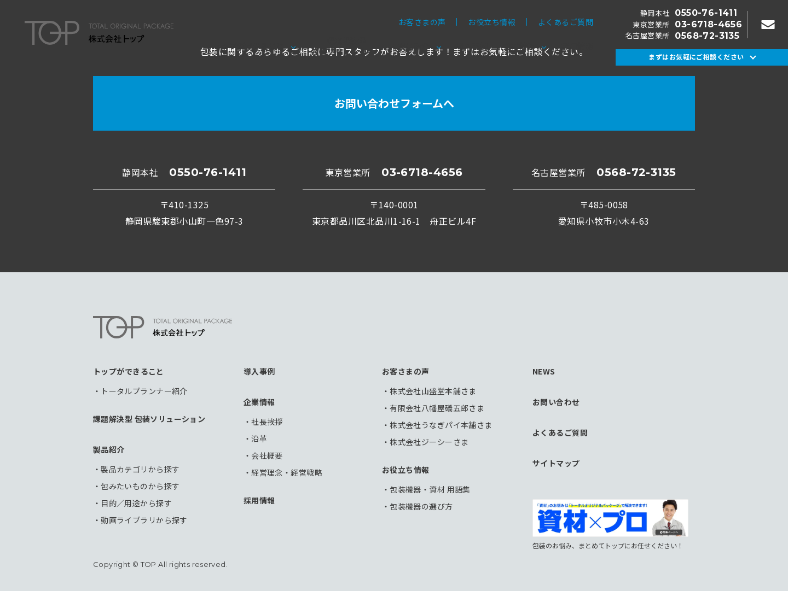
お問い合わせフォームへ (394, 103)
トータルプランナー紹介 (144, 390)
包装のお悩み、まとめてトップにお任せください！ (610, 524)
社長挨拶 (267, 421)
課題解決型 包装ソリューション (149, 418)
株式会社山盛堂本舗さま (433, 390)
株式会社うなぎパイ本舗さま (441, 424)
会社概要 (267, 455)
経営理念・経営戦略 (286, 472)
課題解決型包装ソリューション (346, 46)
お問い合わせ (556, 401)
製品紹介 (414, 45)
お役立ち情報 (491, 22)
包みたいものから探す (140, 486)
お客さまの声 (422, 22)
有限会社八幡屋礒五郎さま (437, 407)
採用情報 (577, 45)
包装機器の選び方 (421, 506)
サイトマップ (556, 463)
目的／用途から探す (136, 503)
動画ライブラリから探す (144, 519)
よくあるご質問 (565, 22)
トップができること (249, 45)
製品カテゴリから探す (140, 469)
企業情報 (519, 45)
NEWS (543, 371)
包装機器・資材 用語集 (430, 489)
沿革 (259, 438)
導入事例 (472, 45)
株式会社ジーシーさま (429, 441)
